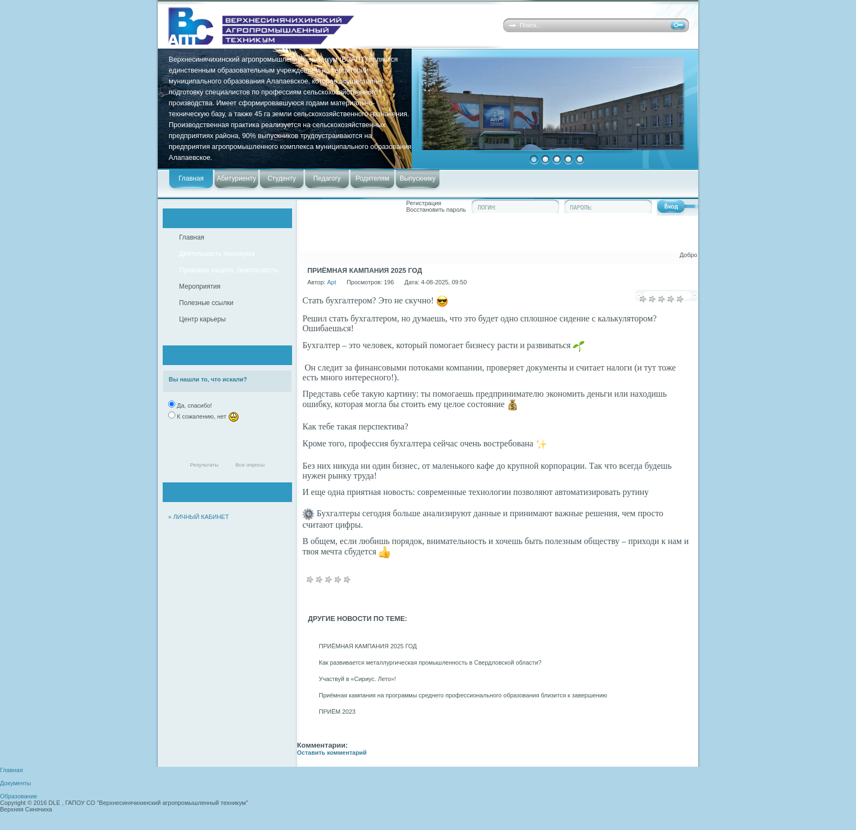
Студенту (282, 178)
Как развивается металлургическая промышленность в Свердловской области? (430, 662)
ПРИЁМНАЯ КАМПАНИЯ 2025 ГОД (368, 646)
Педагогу (327, 178)
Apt (331, 282)
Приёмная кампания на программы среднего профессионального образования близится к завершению (463, 695)
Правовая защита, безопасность (228, 270)
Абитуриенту (236, 178)
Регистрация (423, 203)
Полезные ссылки (206, 303)
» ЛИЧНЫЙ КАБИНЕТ (198, 516)
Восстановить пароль (436, 209)
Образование (18, 796)
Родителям (372, 178)
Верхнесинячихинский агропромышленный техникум (320, 25)
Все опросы (250, 465)
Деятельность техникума (217, 254)
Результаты (204, 465)
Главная (191, 178)
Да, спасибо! (193, 405)
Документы (15, 783)
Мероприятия (200, 286)
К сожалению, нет (207, 416)
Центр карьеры (202, 319)
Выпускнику (417, 178)
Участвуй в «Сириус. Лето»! (357, 679)
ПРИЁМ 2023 (337, 711)
